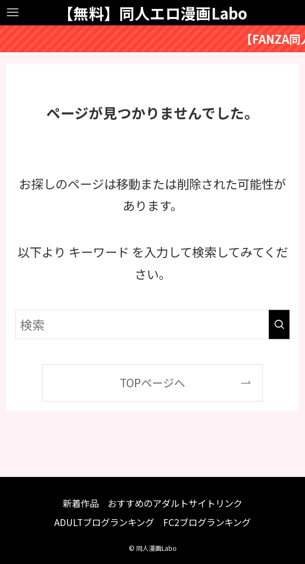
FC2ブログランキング (207, 522)
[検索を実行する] (279, 324)
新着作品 (81, 503)
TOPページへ (152, 382)
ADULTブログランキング (104, 522)
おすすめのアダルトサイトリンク (175, 503)
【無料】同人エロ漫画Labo (152, 13)
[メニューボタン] (12, 12)
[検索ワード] (152, 324)
